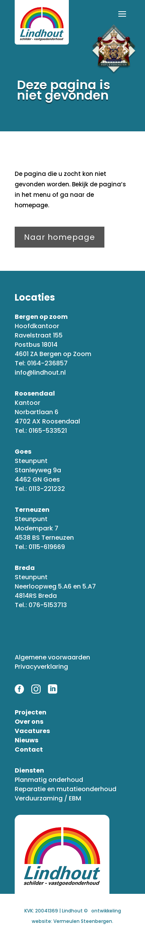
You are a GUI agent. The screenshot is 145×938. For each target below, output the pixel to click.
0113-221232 (47, 488)
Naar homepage (59, 237)
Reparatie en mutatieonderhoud (65, 789)
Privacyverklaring (41, 666)
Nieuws (26, 740)
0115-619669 (47, 546)
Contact (29, 749)
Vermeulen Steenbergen (82, 921)
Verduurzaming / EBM (48, 798)
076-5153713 (48, 605)
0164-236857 (47, 363)
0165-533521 (48, 430)
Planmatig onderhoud (49, 779)
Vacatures (32, 730)
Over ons (29, 721)
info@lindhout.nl (40, 372)
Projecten (30, 712)
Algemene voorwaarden (52, 657)
